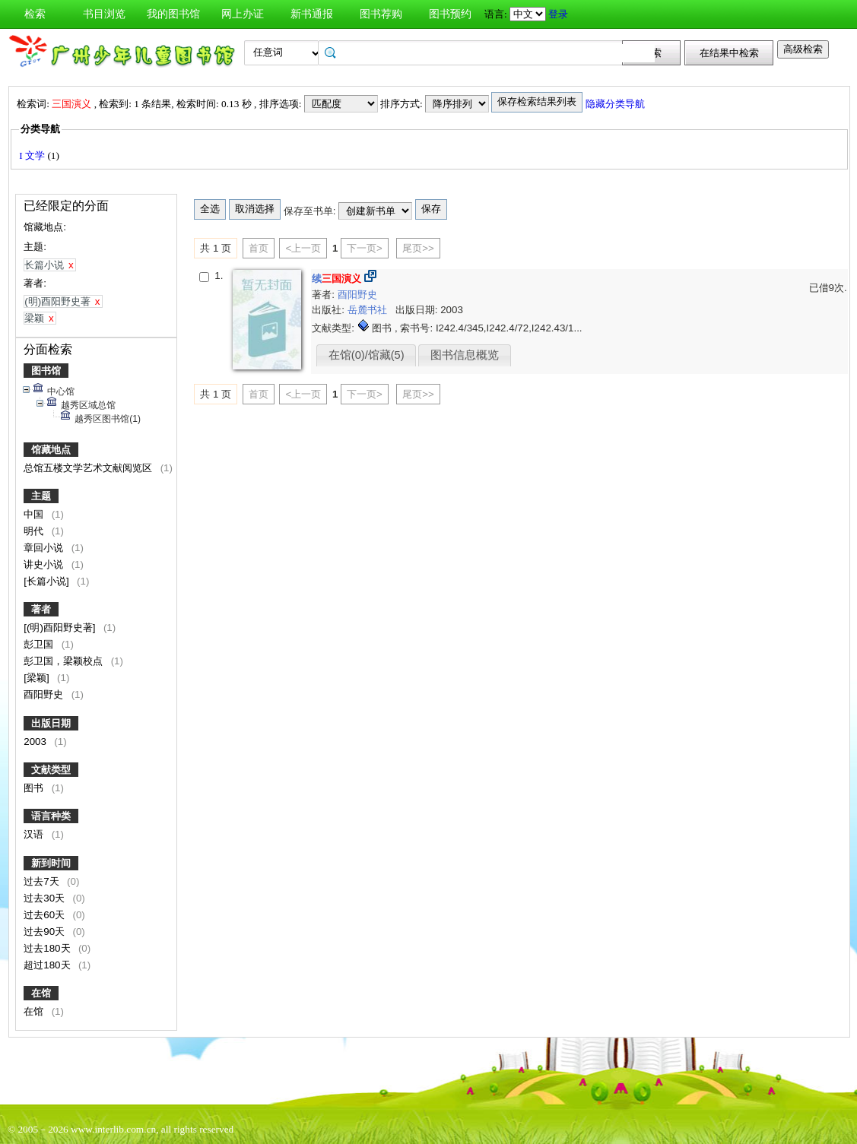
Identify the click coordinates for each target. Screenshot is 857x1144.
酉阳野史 (45, 694)
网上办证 (242, 14)
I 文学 (33, 155)
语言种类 (51, 816)
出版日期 (51, 723)
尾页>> (418, 248)
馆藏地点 (51, 449)
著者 (41, 609)
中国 (35, 514)
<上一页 (303, 248)
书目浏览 (104, 14)
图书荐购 (381, 14)
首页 (258, 248)
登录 (558, 14)
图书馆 (46, 370)
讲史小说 (45, 564)
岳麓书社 (369, 309)
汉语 (35, 834)
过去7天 (43, 881)
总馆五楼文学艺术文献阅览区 (89, 468)
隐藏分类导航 (616, 103)
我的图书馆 (173, 14)
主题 (41, 496)
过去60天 (46, 915)
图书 (35, 788)
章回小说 (45, 547)
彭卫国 (40, 644)
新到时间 (51, 863)
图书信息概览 (464, 355)
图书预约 (450, 14)
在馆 (41, 993)
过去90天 (46, 931)
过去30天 (46, 898)
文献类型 (51, 769)
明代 (35, 531)
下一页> (364, 248)
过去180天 (48, 948)
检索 (35, 14)
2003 (36, 741)
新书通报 (311, 14)
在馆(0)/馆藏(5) (367, 355)
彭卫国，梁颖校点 (65, 661)
